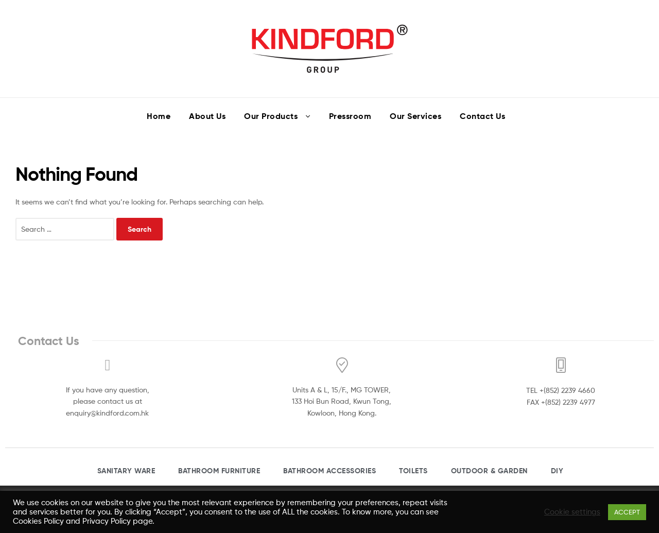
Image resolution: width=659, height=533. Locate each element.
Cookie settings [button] (572, 512)
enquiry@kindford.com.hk (107, 412)
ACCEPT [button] (627, 512)
